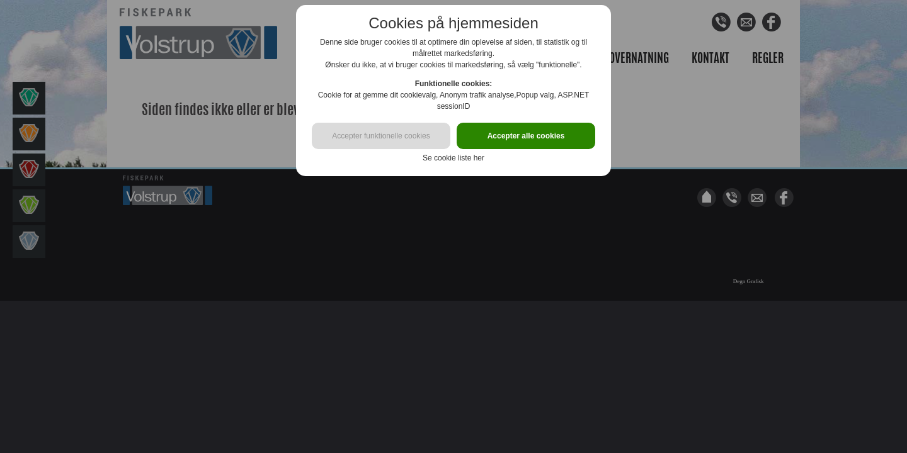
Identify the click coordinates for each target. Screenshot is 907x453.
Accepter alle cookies (526, 135)
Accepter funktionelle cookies (381, 135)
